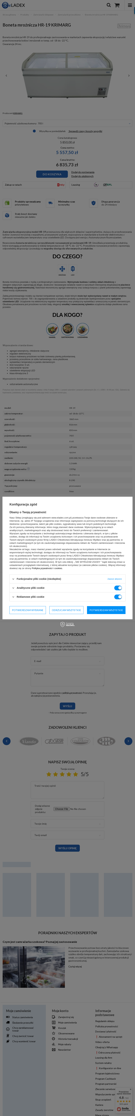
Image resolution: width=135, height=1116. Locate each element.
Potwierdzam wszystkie (106, 609)
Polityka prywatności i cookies (47, 568)
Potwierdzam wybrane (27, 609)
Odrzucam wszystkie (66, 609)
